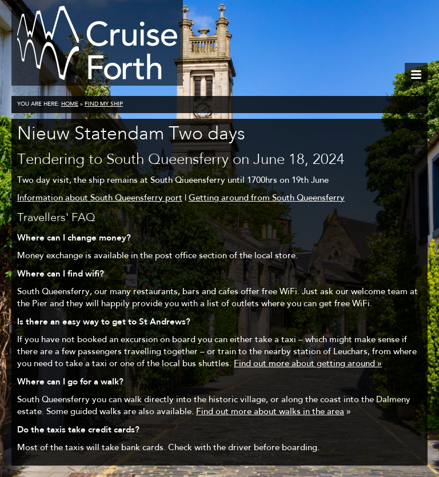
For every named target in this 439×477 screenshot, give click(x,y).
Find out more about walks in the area (270, 412)
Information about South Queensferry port (99, 198)
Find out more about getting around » (308, 364)
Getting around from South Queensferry (267, 198)
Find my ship (104, 104)
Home (69, 104)
